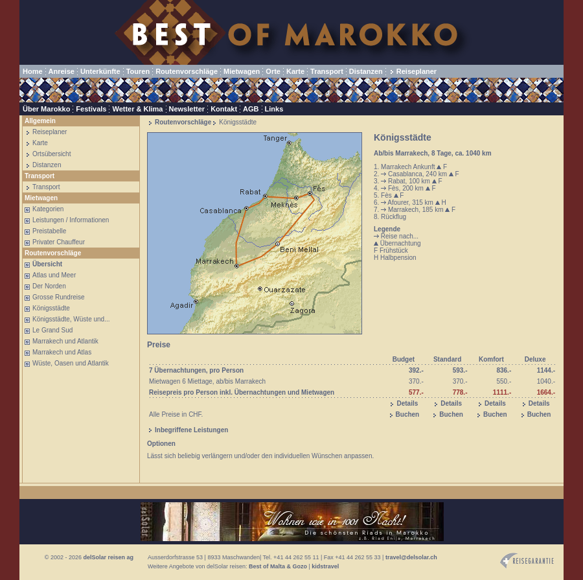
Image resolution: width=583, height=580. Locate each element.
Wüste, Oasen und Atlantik (70, 363)
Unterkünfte (100, 71)
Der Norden (49, 286)
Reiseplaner (416, 71)
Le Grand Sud (52, 330)
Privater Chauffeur (58, 242)
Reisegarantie (527, 561)
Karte (295, 71)
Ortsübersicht (51, 153)
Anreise (61, 71)
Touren (138, 71)
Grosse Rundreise (58, 297)
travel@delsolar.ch (411, 557)
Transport (326, 71)
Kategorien (47, 209)
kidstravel (325, 566)
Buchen (408, 414)
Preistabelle (49, 231)
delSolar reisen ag (108, 557)
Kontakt (224, 109)
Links (274, 109)
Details (407, 403)
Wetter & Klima (137, 109)
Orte (273, 71)
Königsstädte (51, 308)
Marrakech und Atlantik (65, 341)
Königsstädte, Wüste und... (71, 319)
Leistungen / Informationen (70, 220)
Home (33, 71)
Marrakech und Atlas (61, 352)
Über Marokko (46, 109)
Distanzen (366, 71)
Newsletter (187, 109)
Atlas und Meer (54, 275)
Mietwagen (241, 71)
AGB (250, 109)
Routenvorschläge (186, 71)
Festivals (91, 109)
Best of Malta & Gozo (278, 566)
